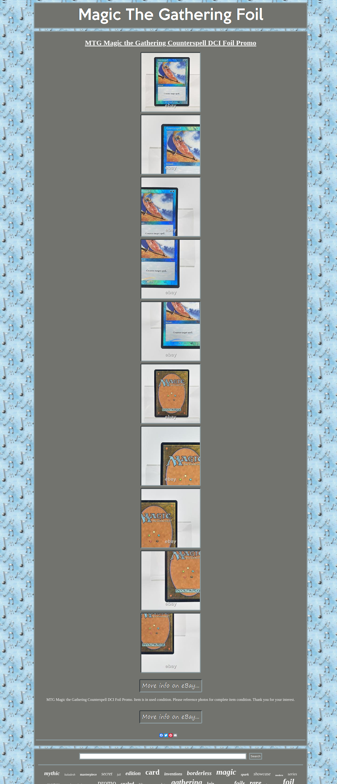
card (152, 772)
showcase (262, 773)
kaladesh (69, 774)
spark (245, 774)
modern (279, 775)
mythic (52, 773)
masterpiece (88, 774)
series (292, 774)
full (119, 774)
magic (226, 772)
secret (106, 773)
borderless (199, 773)
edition (133, 773)
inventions (173, 774)
